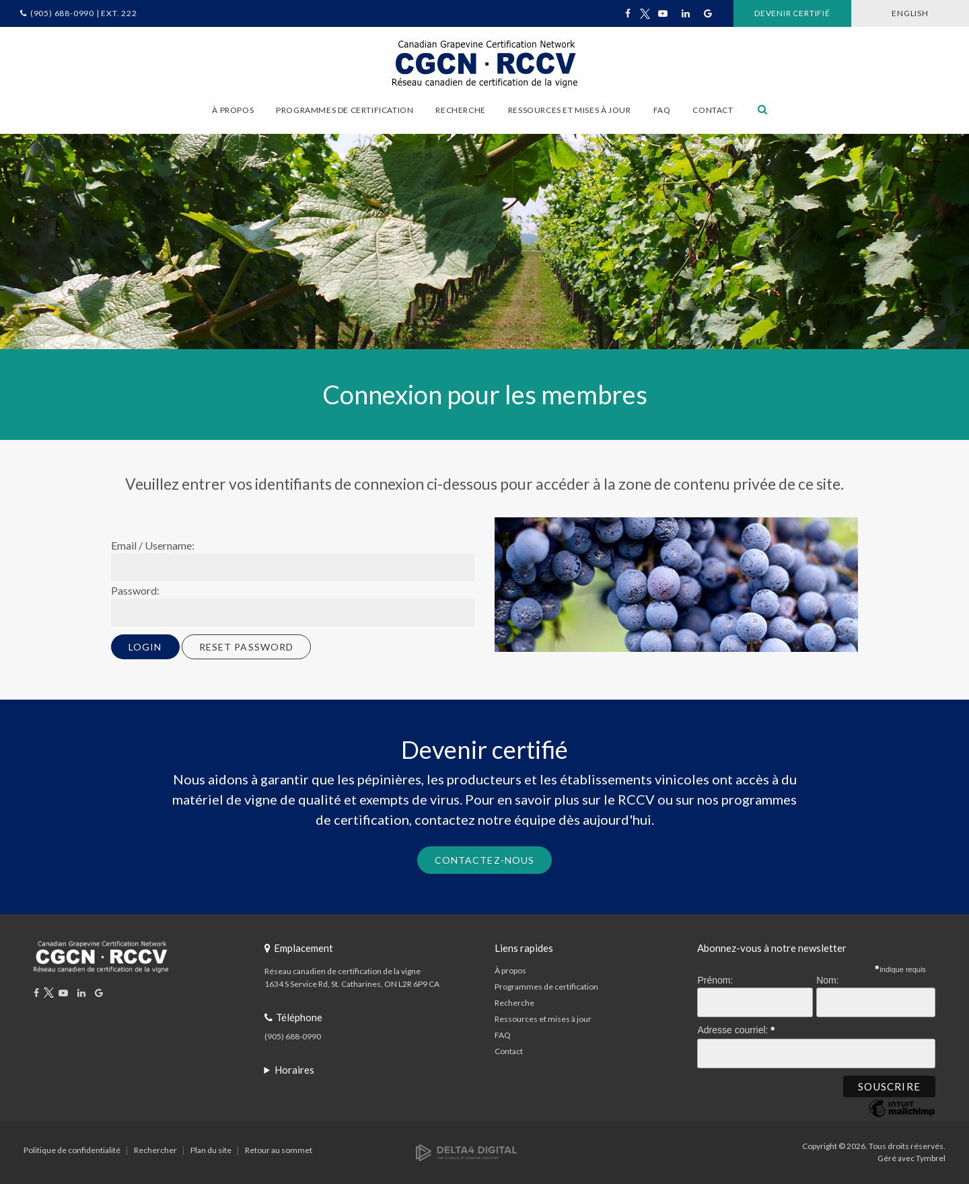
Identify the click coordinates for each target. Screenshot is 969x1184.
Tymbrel (930, 1158)
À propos (510, 970)
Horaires (294, 1070)
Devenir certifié (792, 13)
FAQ (662, 110)
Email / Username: (152, 545)
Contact (712, 110)
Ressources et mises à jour (543, 1019)
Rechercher (155, 1150)
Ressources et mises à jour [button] (569, 110)
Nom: (827, 980)
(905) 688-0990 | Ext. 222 (83, 13)
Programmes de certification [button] (344, 110)
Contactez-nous (485, 860)
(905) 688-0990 (292, 1036)
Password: (135, 590)
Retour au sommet (278, 1150)
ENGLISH (910, 13)
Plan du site (210, 1150)
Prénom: (715, 980)
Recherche (514, 1003)
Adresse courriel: (736, 1028)
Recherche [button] (460, 110)
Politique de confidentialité (72, 1150)
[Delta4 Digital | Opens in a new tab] (466, 1152)
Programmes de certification (546, 987)
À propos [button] (233, 110)
